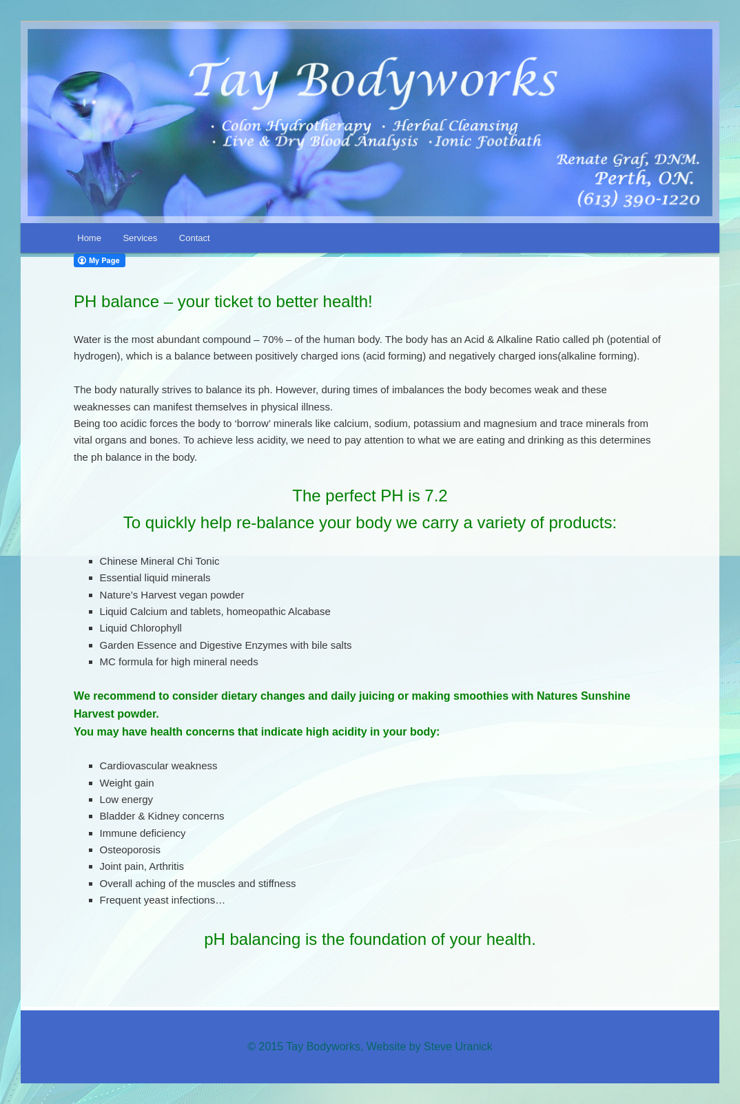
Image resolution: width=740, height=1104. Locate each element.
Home (89, 238)
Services (140, 238)
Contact (194, 238)
